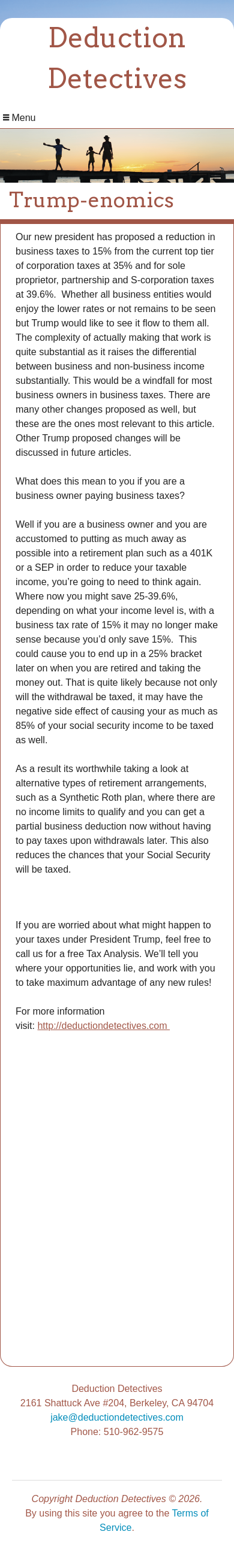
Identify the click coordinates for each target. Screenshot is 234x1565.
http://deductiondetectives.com (103, 1026)
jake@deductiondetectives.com (117, 1417)
